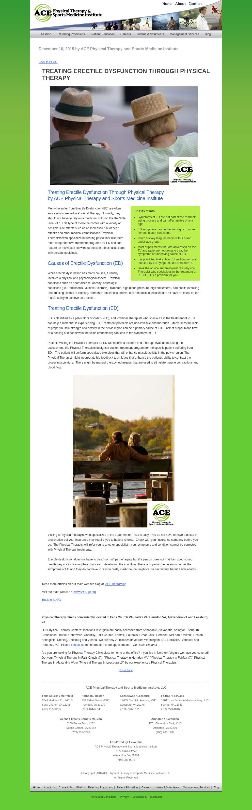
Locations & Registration (147, 796)
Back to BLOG (48, 62)
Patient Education (103, 34)
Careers (125, 34)
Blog (208, 34)
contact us (77, 645)
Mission (46, 34)
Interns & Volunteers (150, 34)
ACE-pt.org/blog (115, 584)
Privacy (124, 796)
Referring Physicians (71, 34)
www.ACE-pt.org (85, 592)
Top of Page (125, 670)
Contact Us (65, 787)
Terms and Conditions (103, 796)
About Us (49, 787)
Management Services (184, 34)
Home (36, 787)
